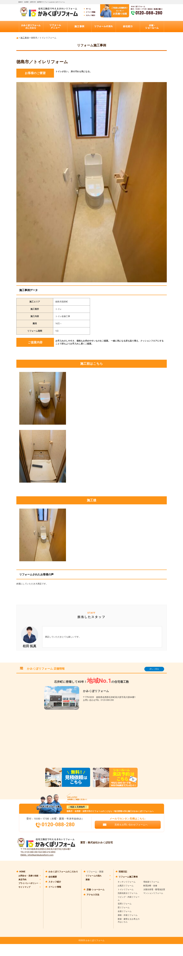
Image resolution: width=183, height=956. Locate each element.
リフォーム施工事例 (128, 876)
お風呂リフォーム (126, 885)
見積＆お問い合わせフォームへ (131, 824)
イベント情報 (54, 887)
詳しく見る (154, 669)
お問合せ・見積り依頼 (28, 876)
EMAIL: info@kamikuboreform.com (37, 855)
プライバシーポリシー (28, 883)
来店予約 (22, 879)
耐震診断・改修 (150, 885)
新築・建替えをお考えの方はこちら (128, 920)
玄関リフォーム (125, 904)
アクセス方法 (93, 894)
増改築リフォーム (151, 882)
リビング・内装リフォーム (128, 898)
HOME (22, 871)
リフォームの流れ (93, 876)
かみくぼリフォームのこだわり (63, 871)
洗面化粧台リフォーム (127, 893)
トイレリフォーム (126, 889)
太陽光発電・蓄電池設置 (154, 889)
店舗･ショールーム (95, 889)
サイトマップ (24, 887)
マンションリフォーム (153, 893)
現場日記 (123, 871)
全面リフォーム (125, 911)
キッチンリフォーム (127, 882)
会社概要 (52, 876)
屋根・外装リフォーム (127, 915)
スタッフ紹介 (54, 882)
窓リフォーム (124, 907)
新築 (88, 879)
